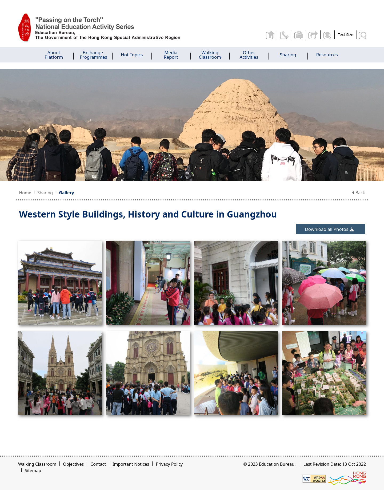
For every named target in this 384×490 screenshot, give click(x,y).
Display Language (328, 34)
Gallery (66, 193)
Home (25, 193)
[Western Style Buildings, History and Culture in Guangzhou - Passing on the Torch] (106, 28)
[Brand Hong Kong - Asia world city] (346, 478)
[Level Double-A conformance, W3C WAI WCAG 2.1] (314, 478)
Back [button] (358, 193)
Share (313, 34)
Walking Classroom (37, 464)
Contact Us (285, 34)
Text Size (345, 34)
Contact (98, 464)
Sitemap (33, 470)
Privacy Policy (169, 464)
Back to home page (271, 34)
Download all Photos (329, 229)
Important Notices (131, 464)
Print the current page (299, 34)
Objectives (73, 464)
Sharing (45, 193)
